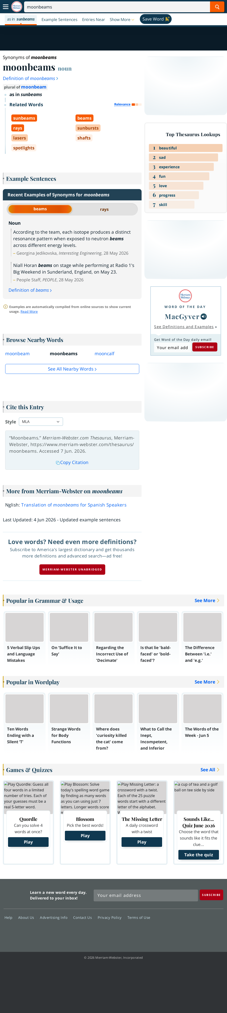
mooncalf (104, 353)
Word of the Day (185, 306)
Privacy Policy (111, 917)
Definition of (31, 78)
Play (28, 842)
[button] (122, 19)
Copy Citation (72, 462)
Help (9, 917)
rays (104, 209)
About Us (27, 917)
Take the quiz (198, 854)
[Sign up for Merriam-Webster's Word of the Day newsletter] (146, 895)
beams (40, 208)
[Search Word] (217, 6)
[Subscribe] (211, 895)
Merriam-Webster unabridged (72, 569)
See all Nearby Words (70, 369)
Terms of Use (138, 917)
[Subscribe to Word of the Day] (172, 347)
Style (10, 422)
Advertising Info (55, 917)
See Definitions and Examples (184, 326)
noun (65, 68)
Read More (29, 311)
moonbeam (33, 87)
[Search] (124, 6)
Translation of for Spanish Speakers (73, 505)
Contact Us (83, 917)
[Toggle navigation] (5, 6)
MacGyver (182, 316)
